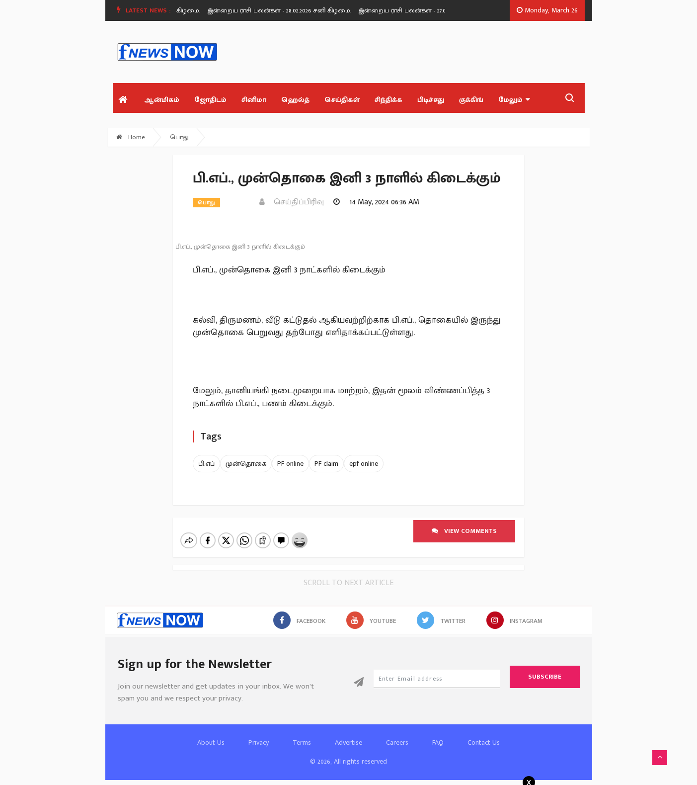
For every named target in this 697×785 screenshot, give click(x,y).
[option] (287, 10)
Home (130, 137)
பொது (179, 137)
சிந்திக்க (388, 99)
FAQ (438, 742)
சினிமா (253, 99)
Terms (302, 742)
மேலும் (514, 99)
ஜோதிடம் (210, 99)
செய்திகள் (342, 99)
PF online (290, 463)
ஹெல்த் (295, 99)
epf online (363, 463)
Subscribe (544, 676)
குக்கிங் (471, 99)
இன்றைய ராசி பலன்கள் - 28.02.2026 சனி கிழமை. (283, 10)
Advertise (348, 742)
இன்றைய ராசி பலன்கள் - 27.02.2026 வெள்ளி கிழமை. (440, 10)
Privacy (258, 742)
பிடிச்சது (430, 99)
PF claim (326, 463)
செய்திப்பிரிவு (291, 202)
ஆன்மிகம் (161, 99)
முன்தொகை (246, 463)
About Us (211, 742)
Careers (397, 742)
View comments (464, 530)
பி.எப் (206, 463)
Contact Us (483, 742)
